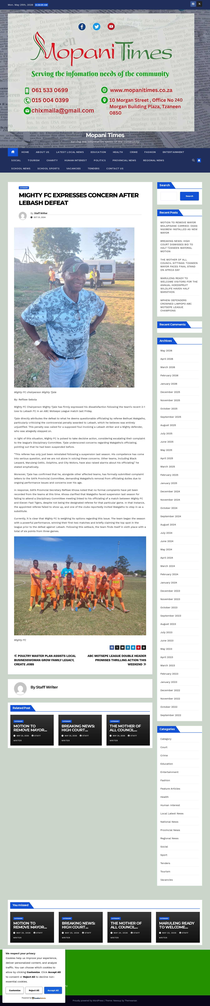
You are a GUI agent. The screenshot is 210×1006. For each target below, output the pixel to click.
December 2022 (170, 690)
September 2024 (170, 516)
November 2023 (170, 599)
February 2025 (169, 474)
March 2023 (167, 665)
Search (165, 185)
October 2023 (168, 607)
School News (21, 168)
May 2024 (166, 549)
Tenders (94, 168)
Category (24, 188)
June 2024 (166, 541)
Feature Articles (170, 788)
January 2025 (168, 483)
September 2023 (170, 615)
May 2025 (166, 450)
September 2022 (170, 715)
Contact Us (114, 168)
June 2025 (166, 441)
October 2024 (168, 508)
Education (98, 152)
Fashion (150, 152)
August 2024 (168, 524)
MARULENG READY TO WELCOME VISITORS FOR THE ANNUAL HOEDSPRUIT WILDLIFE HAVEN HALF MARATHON (179, 285)
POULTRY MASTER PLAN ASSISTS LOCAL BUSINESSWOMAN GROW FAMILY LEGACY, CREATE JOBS (45, 660)
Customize (15, 990)
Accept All (53, 990)
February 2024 (169, 574)
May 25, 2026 (23, 933)
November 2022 (170, 698)
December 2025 (170, 392)
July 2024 (166, 532)
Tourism (34, 160)
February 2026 (169, 375)
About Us (42, 152)
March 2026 (167, 367)
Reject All (34, 990)
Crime (134, 152)
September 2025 (170, 416)
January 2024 (168, 582)
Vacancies (73, 168)
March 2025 (167, 466)
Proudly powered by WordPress (88, 1000)
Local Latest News (171, 813)
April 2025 (166, 458)
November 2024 (170, 499)
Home (25, 152)
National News (169, 821)
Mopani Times (105, 135)
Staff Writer (40, 213)
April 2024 (166, 557)
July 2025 (166, 433)
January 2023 (168, 682)
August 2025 (168, 425)
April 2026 (166, 358)
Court (163, 747)
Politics (100, 160)
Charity (52, 160)
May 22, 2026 (169, 933)
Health (118, 152)
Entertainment (173, 152)
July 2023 (166, 632)
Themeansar (131, 1000)
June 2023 (166, 640)
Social (16, 160)
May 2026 (166, 350)
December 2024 (170, 491)
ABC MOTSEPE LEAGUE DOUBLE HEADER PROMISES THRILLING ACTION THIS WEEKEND (117, 660)
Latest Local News (70, 152)
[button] (193, 160)
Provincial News (124, 160)
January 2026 (168, 383)
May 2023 (166, 648)
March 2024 (167, 566)
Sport (163, 854)
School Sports (48, 168)
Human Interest (76, 160)
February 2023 (169, 673)
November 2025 (170, 400)
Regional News (153, 160)
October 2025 (168, 408)
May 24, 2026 (121, 933)
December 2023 (170, 590)
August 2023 (168, 624)
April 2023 (166, 657)
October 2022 (168, 706)
